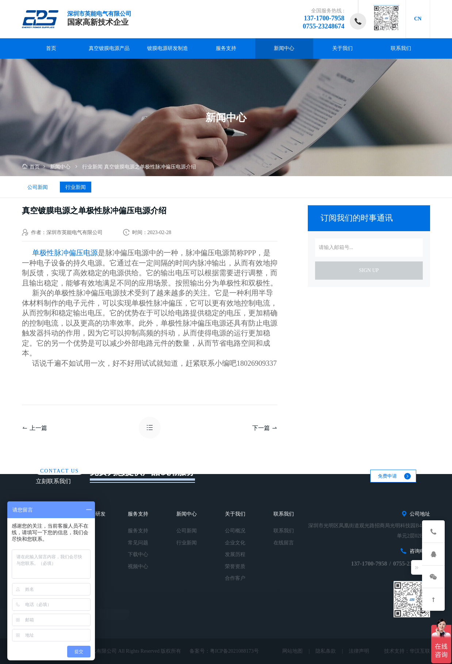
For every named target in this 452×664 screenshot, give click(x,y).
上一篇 (34, 428)
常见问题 (138, 542)
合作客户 (235, 578)
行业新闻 (92, 167)
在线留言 (283, 542)
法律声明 (359, 651)
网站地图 (292, 651)
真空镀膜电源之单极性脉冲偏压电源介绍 (150, 167)
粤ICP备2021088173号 (234, 651)
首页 (51, 48)
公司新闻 (37, 187)
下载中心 (138, 554)
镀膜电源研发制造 (167, 48)
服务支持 (226, 48)
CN (417, 19)
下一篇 (264, 428)
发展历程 (235, 554)
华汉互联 (420, 651)
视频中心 (138, 566)
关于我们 (342, 48)
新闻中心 (284, 48)
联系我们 (401, 48)
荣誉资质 (235, 566)
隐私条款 (325, 651)
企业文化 (235, 542)
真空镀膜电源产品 (109, 48)
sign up (369, 270)
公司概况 (235, 530)
